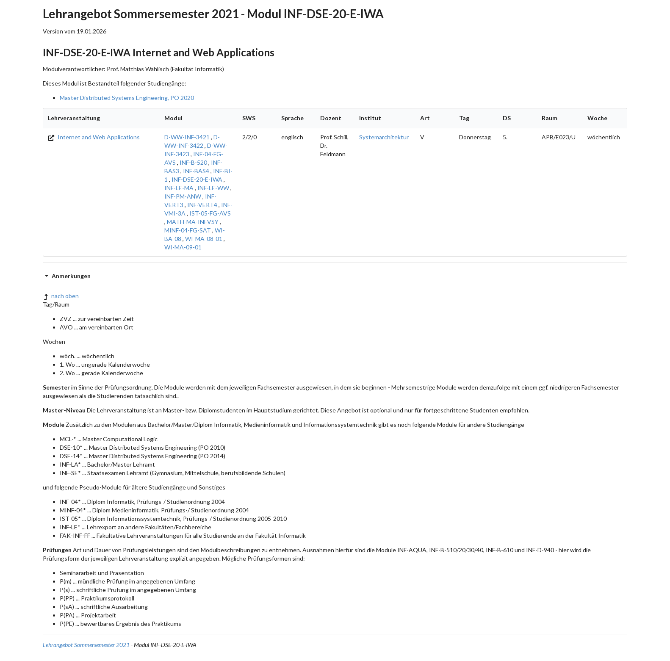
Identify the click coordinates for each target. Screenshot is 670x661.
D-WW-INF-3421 (187, 137)
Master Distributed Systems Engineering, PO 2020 (127, 97)
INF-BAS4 (196, 170)
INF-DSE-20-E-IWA (197, 179)
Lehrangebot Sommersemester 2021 (86, 644)
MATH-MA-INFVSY (193, 221)
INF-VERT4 (202, 204)
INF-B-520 (193, 162)
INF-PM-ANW (182, 196)
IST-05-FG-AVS (210, 213)
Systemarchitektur (384, 137)
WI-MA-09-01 (183, 247)
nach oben (61, 295)
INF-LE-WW (213, 187)
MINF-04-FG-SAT (187, 230)
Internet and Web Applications (94, 137)
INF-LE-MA (179, 187)
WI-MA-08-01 (203, 238)
